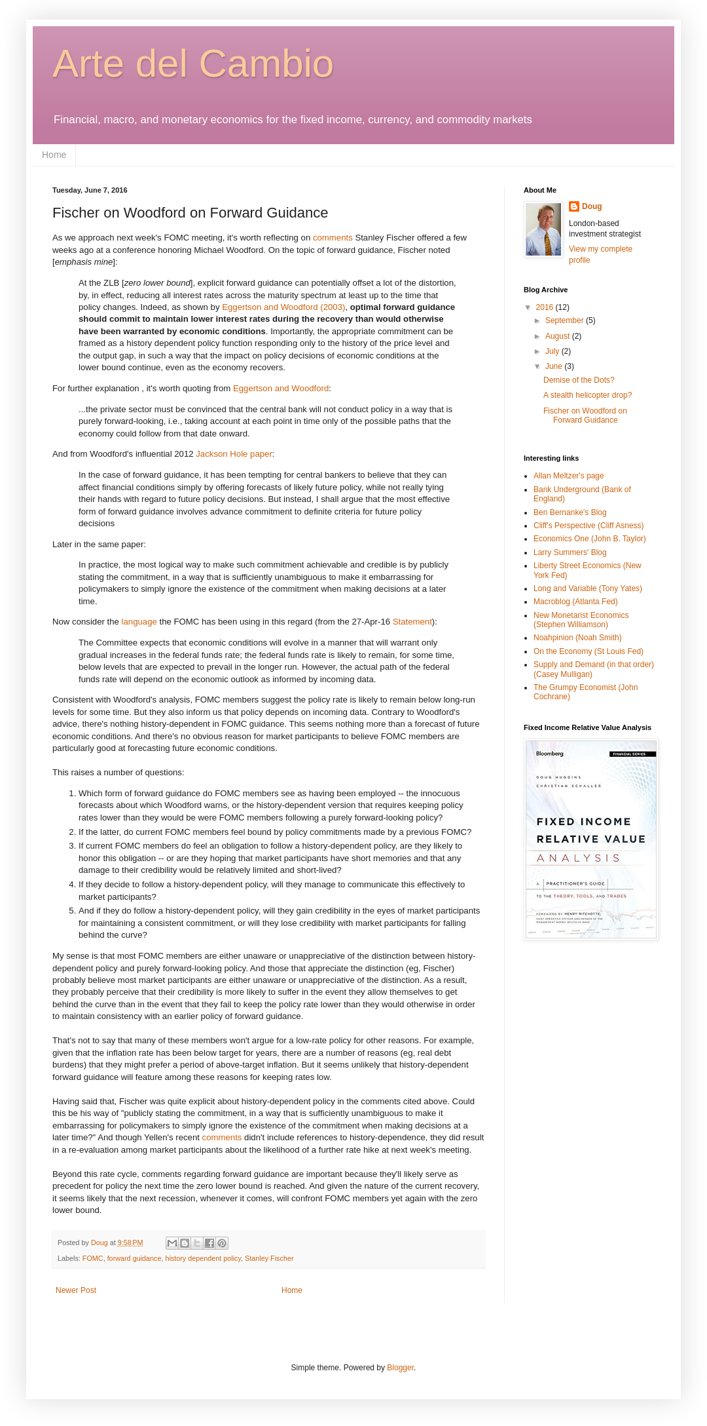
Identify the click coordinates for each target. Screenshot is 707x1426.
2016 (546, 307)
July (553, 351)
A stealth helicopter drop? (587, 395)
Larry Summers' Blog (570, 552)
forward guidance (134, 1258)
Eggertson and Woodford (281, 388)
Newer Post (76, 1290)
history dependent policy (203, 1258)
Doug (592, 206)
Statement (412, 621)
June (554, 366)
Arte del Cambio (193, 63)
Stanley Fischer (269, 1258)
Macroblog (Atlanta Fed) (576, 601)
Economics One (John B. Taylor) (590, 538)
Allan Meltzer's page (569, 475)
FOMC (92, 1258)
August (558, 336)
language (141, 621)
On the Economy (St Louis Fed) (589, 651)
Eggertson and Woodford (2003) (283, 307)
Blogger (400, 1367)
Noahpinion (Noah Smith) (578, 637)
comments (334, 237)
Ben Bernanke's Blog (570, 512)
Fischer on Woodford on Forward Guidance (585, 415)
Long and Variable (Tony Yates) (588, 588)
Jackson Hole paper (234, 454)
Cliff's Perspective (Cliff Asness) (589, 525)
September (565, 320)
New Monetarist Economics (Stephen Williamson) (581, 620)
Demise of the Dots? (579, 380)
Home (54, 154)
